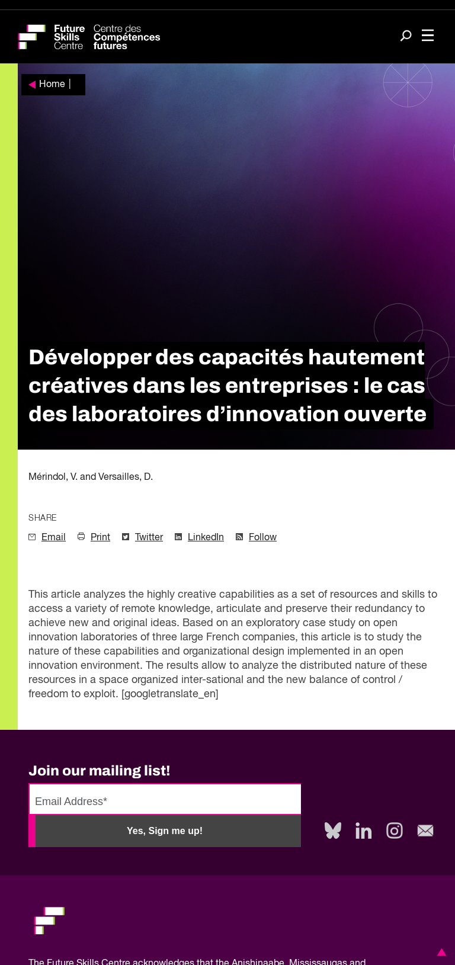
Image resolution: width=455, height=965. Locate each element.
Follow (263, 538)
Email (53, 538)
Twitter (149, 538)
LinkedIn (206, 538)
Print (100, 538)
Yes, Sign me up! (165, 831)
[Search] (405, 37)
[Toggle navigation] (427, 36)
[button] (439, 952)
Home (52, 84)
